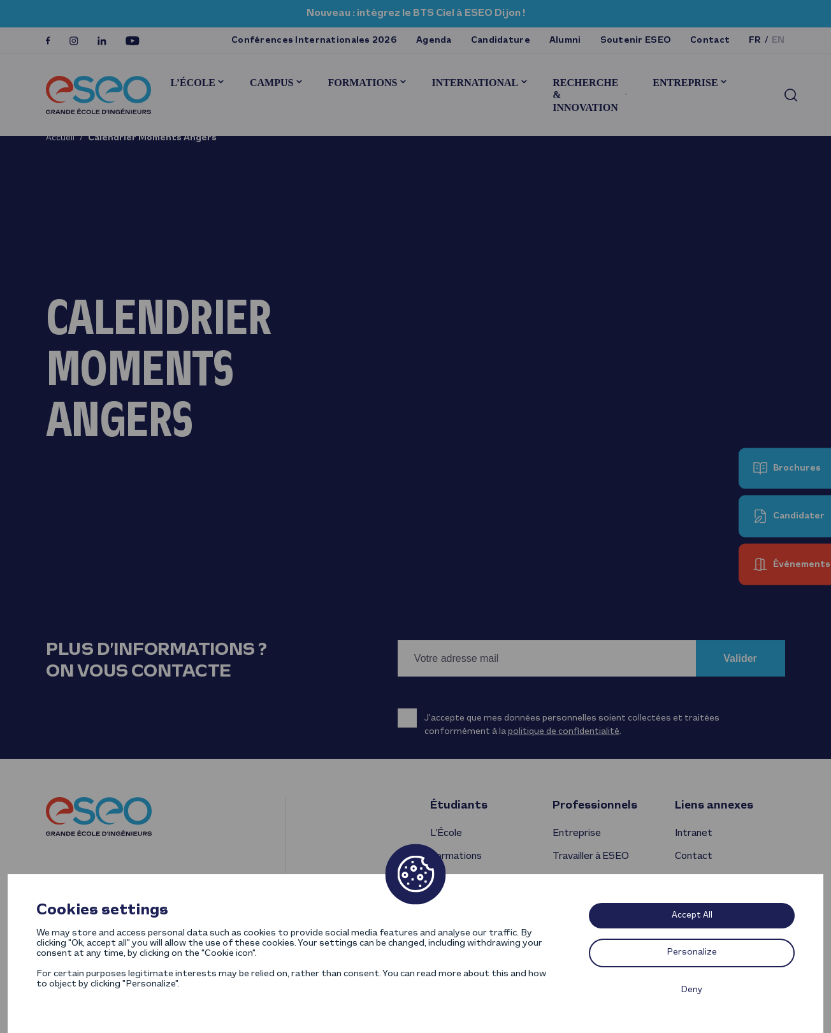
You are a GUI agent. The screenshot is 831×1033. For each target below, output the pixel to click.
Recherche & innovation (585, 94)
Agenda (434, 40)
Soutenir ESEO (636, 40)
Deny (691, 990)
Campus (271, 82)
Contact (710, 40)
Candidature (500, 40)
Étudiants (459, 806)
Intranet (693, 833)
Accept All (692, 915)
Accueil (60, 138)
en (778, 40)
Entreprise (685, 82)
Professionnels (595, 806)
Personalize (692, 952)
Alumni (565, 40)
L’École (192, 82)
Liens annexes (714, 806)
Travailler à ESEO (591, 856)
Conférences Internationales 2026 (314, 40)
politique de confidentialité (563, 731)
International (474, 82)
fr (755, 40)
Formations (362, 82)
